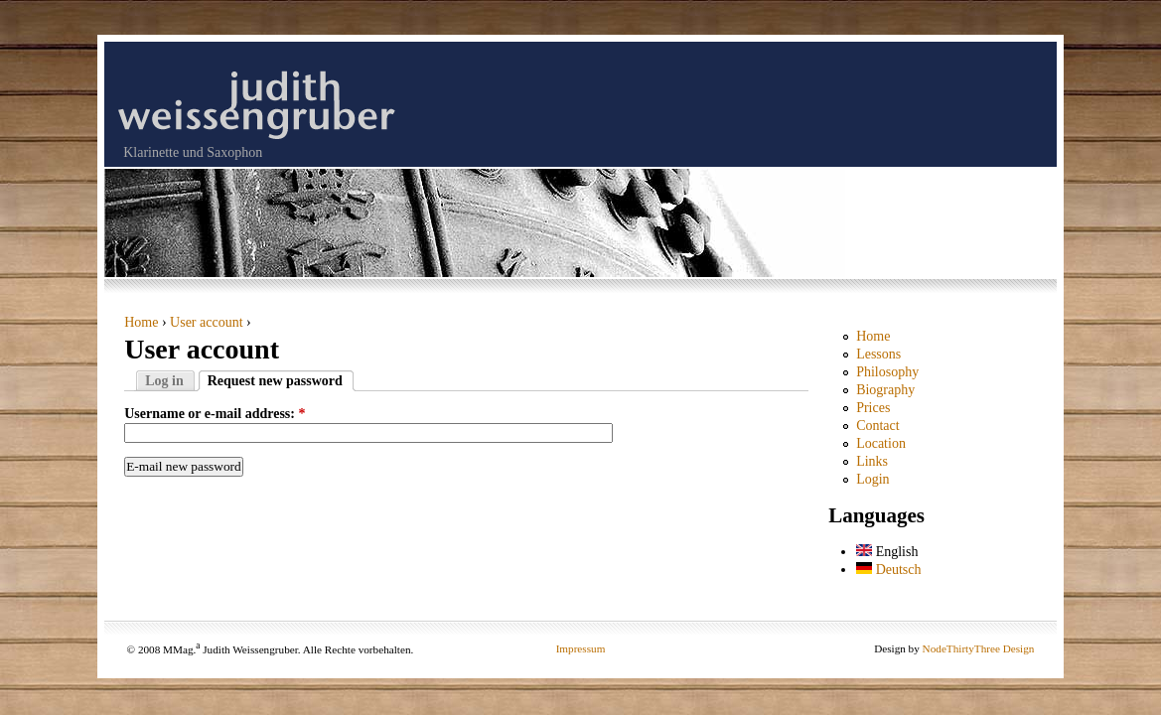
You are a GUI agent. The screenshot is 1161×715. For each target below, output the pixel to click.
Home (141, 322)
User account (206, 322)
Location (881, 443)
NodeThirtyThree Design (979, 648)
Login (872, 479)
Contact (878, 425)
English (887, 551)
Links (872, 461)
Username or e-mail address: (214, 413)
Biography (885, 389)
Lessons (878, 354)
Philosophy (887, 371)
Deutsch (888, 569)
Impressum (581, 648)
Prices (873, 407)
